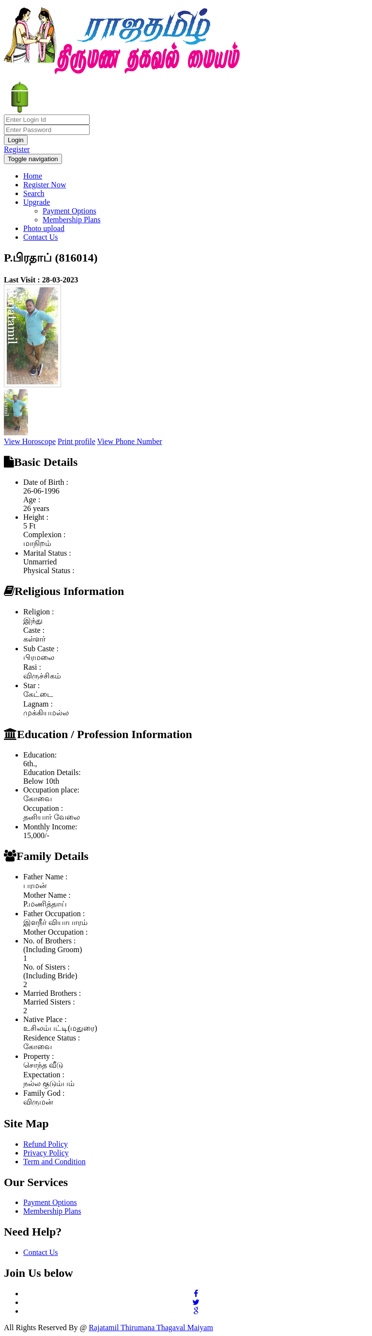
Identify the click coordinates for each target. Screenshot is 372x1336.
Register (17, 149)
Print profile (76, 441)
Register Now (44, 185)
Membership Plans (72, 219)
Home (32, 176)
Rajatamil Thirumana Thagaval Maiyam (151, 1327)
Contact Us (40, 237)
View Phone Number (129, 441)
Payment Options (69, 211)
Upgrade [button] (36, 202)
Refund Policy (45, 1144)
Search (34, 193)
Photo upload (43, 228)
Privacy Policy (46, 1153)
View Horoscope (30, 441)
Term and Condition (54, 1161)
